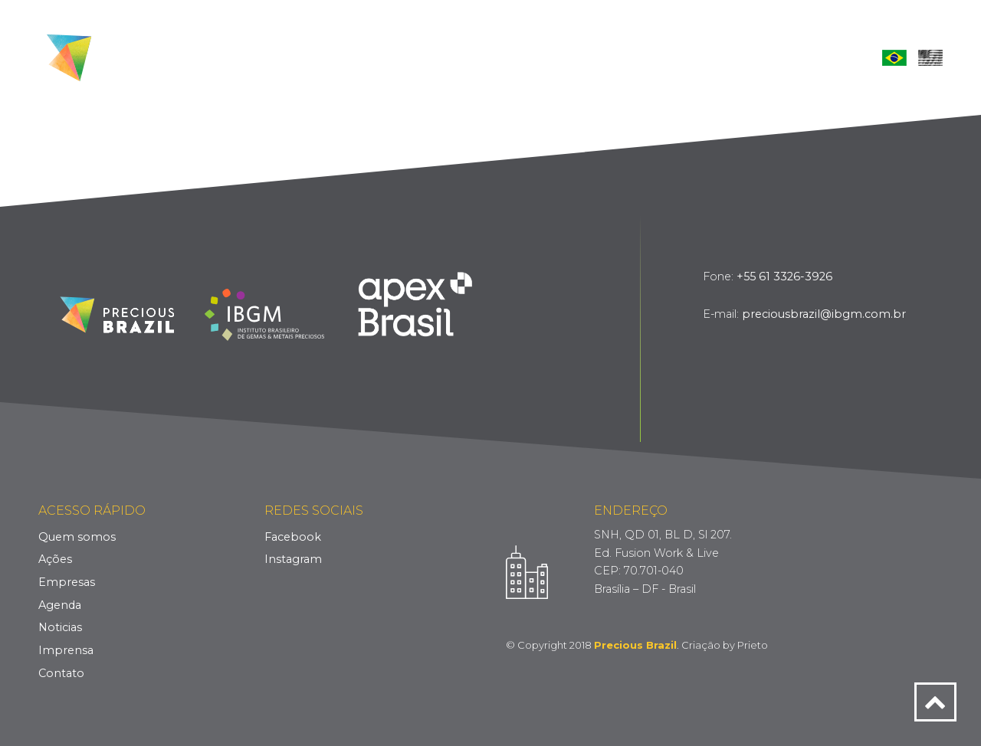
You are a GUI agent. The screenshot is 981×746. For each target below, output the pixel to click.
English (930, 57)
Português (894, 57)
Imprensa (735, 57)
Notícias (658, 57)
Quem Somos (356, 57)
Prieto (752, 645)
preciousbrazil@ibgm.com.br (824, 314)
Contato (815, 57)
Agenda (585, 57)
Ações (437, 57)
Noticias (60, 627)
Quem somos (77, 537)
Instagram (293, 559)
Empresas (509, 57)
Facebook (292, 537)
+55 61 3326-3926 (784, 276)
